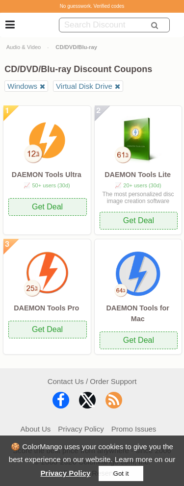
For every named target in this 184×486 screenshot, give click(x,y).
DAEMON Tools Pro (46, 308)
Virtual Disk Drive (84, 86)
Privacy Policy (66, 473)
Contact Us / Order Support (92, 381)
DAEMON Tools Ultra (46, 175)
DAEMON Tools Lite (138, 175)
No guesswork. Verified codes (92, 6)
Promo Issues (134, 429)
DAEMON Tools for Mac (137, 313)
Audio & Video (23, 47)
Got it (121, 473)
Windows (22, 86)
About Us (36, 429)
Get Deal (47, 207)
